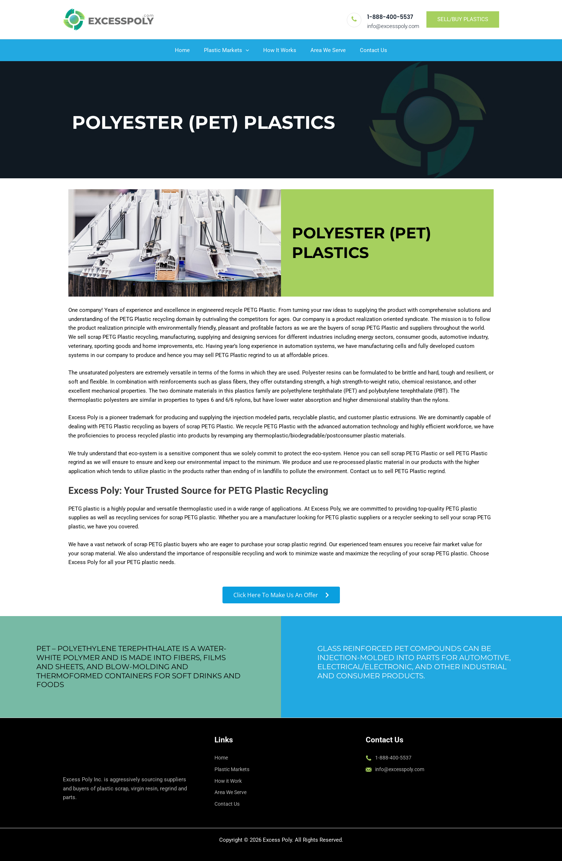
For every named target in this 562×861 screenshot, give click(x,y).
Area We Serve (324, 50)
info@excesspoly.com (393, 26)
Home (188, 50)
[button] (462, 19)
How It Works (279, 50)
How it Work (229, 781)
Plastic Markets (229, 50)
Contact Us (367, 50)
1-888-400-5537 (390, 17)
